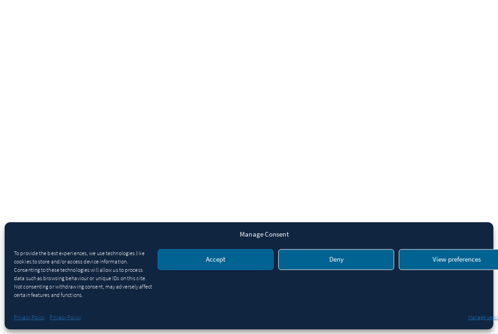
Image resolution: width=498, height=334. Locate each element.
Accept (215, 259)
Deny (336, 259)
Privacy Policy (29, 317)
